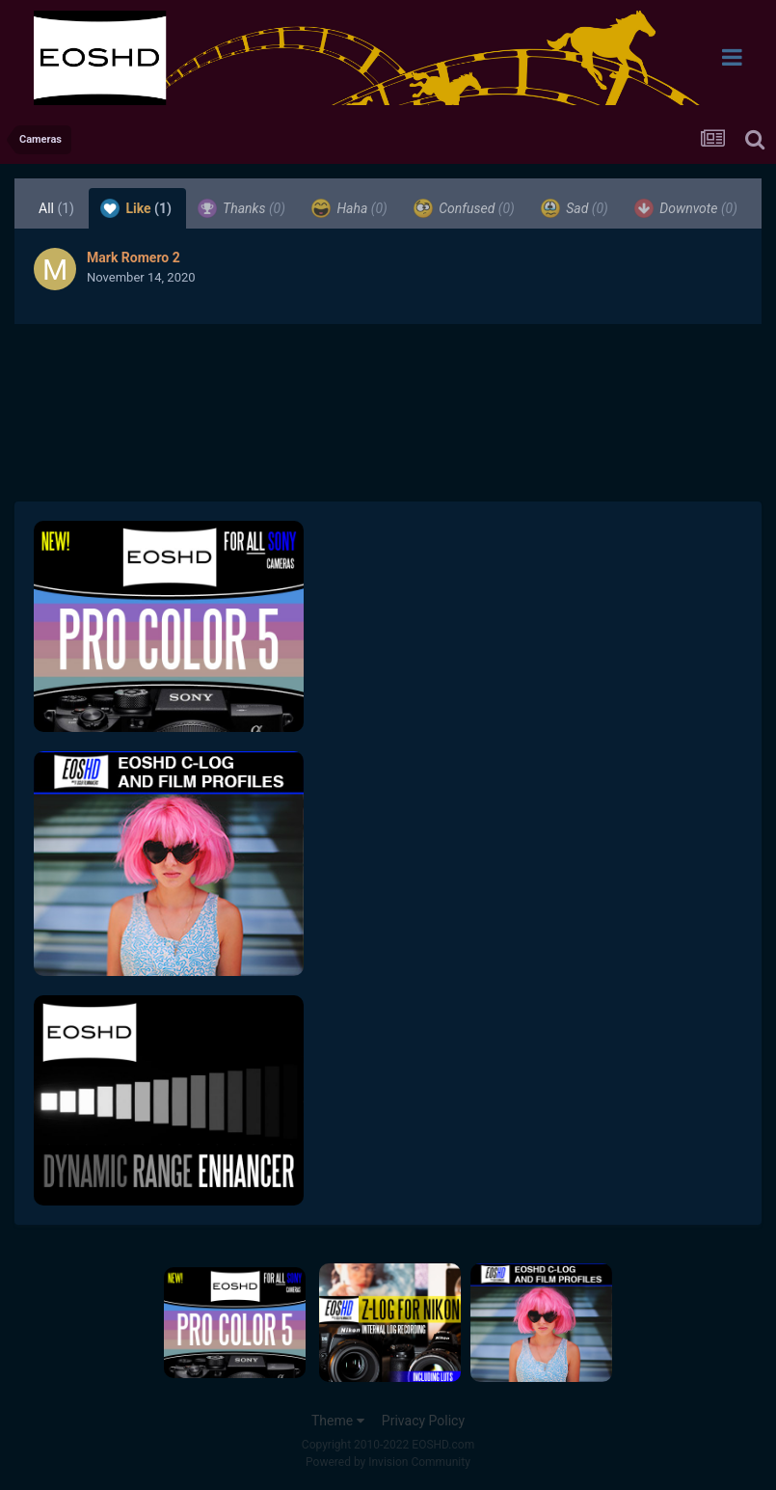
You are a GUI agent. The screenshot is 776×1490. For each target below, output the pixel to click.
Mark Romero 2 (133, 257)
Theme (337, 1420)
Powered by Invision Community (388, 1462)
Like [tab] (136, 208)
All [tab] (56, 208)
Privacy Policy (423, 1420)
